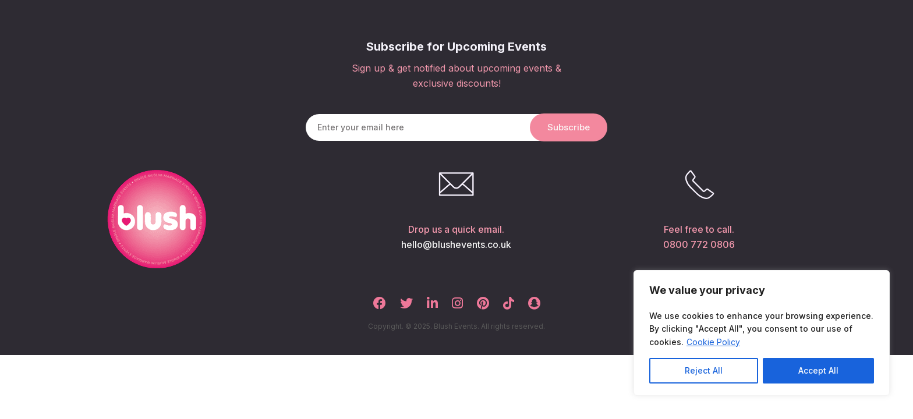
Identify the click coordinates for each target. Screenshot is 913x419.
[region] (762, 333)
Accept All (818, 370)
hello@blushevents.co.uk (456, 244)
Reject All (704, 370)
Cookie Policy (713, 342)
